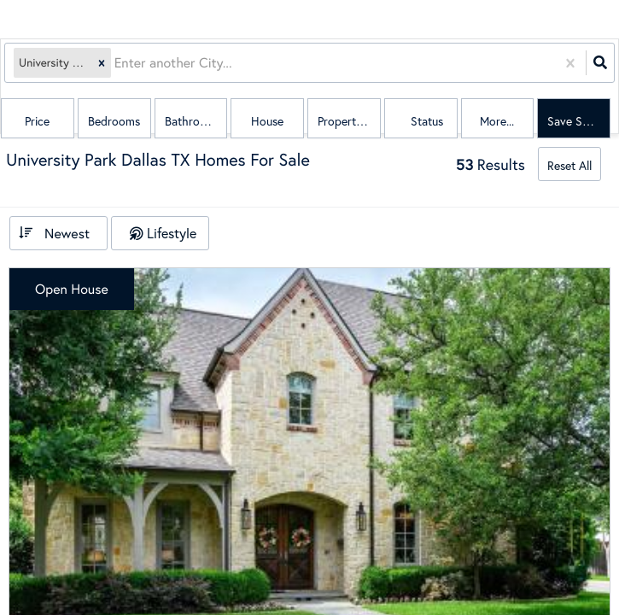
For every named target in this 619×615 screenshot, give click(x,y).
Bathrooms (193, 121)
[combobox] (116, 62)
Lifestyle (171, 233)
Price (37, 121)
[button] (101, 63)
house (267, 121)
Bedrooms (114, 121)
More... (497, 121)
